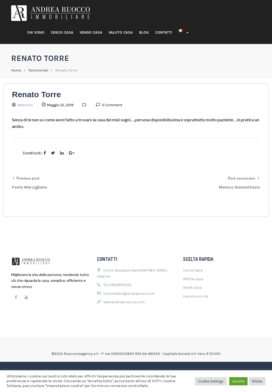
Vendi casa (192, 287)
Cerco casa (62, 32)
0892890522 (120, 285)
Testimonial (38, 70)
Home (16, 70)
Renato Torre (36, 94)
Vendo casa (91, 32)
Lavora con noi (195, 296)
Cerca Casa (193, 270)
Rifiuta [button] (257, 381)
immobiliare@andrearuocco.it (129, 293)
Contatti (163, 32)
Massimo (25, 105)
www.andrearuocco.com (123, 302)
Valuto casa (121, 32)
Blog (144, 32)
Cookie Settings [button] (210, 381)
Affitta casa (193, 279)
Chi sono (35, 32)
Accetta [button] (238, 381)
